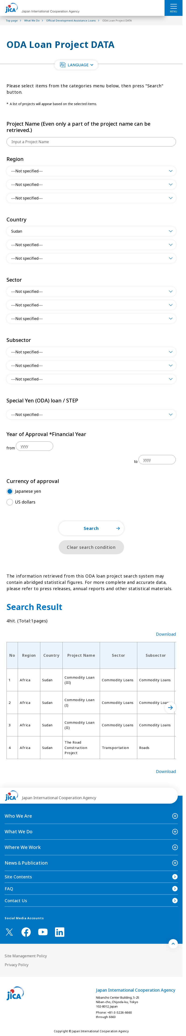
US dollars (25, 502)
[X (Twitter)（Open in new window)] (9, 932)
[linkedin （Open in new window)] (59, 932)
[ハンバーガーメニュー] (174, 6)
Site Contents (18, 877)
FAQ (9, 888)
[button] (76, 65)
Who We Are (18, 816)
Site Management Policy (26, 955)
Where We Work (23, 847)
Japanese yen (28, 491)
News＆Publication (26, 863)
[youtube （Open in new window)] (43, 932)
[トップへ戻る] (173, 943)
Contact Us (16, 900)
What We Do (18, 831)
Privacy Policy (16, 964)
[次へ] (170, 707)
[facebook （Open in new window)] (26, 932)
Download (166, 634)
